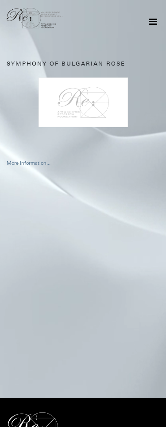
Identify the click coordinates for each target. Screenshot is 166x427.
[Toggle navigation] (152, 21)
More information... (28, 163)
